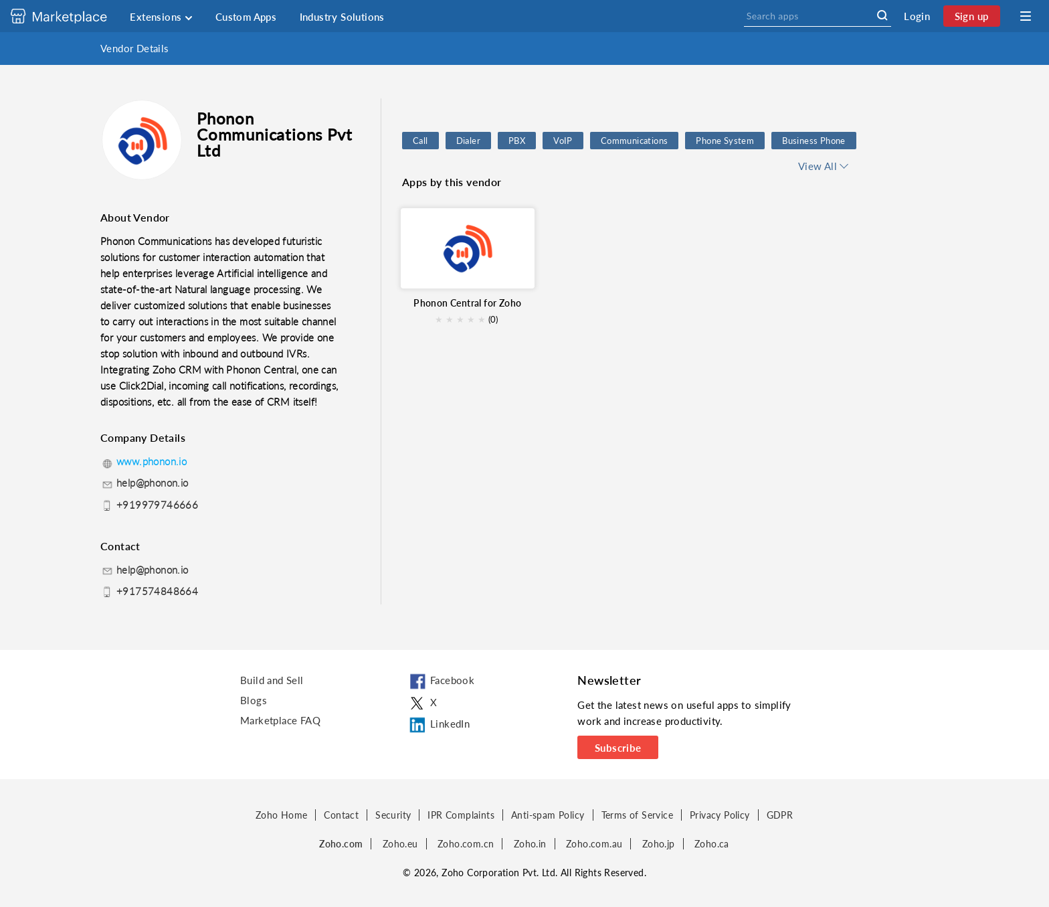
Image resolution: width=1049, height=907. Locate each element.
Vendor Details (134, 48)
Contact (341, 815)
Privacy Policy (720, 815)
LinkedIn (438, 725)
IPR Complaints (460, 815)
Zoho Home (282, 815)
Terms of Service (637, 815)
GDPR (780, 815)
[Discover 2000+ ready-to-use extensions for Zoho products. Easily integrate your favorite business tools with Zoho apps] (69, 16)
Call (420, 140)
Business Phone (814, 140)
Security (393, 815)
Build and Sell (272, 680)
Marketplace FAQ (280, 720)
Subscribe (618, 748)
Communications (634, 140)
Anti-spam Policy (547, 815)
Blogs (253, 700)
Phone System (725, 140)
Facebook (440, 682)
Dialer (468, 140)
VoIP (563, 140)
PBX (516, 140)
